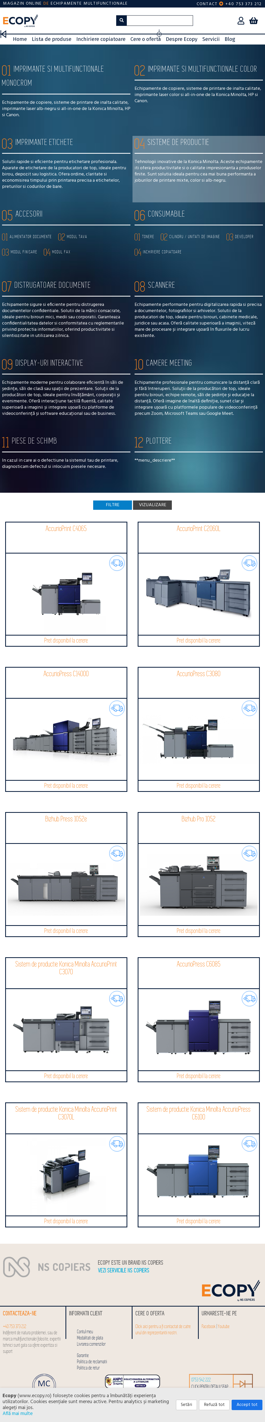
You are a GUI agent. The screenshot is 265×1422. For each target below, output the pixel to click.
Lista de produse (51, 39)
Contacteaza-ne (20, 1313)
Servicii (211, 39)
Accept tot (247, 1404)
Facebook (209, 1326)
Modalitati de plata (90, 1338)
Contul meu (85, 1332)
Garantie (83, 1355)
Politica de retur (88, 1368)
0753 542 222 (201, 1380)
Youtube (224, 1326)
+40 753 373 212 (243, 4)
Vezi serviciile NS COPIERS (124, 1271)
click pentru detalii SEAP (210, 1387)
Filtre (112, 505)
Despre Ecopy (181, 39)
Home (20, 39)
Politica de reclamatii (92, 1362)
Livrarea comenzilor (91, 1344)
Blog (230, 39)
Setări (186, 1404)
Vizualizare (152, 505)
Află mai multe (18, 1414)
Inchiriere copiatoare (101, 39)
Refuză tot (214, 1404)
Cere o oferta (145, 39)
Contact (207, 4)
